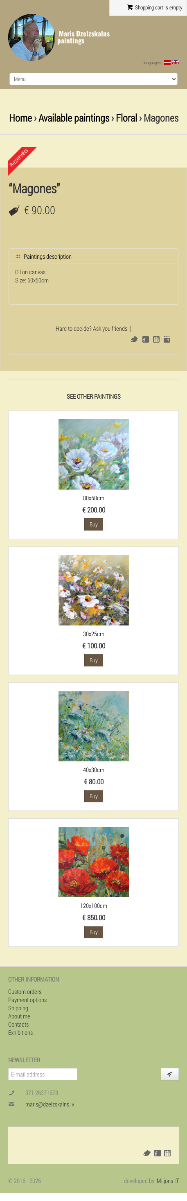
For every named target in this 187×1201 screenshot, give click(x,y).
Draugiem (156, 339)
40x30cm (93, 769)
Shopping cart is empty (154, 7)
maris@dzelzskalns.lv (49, 1104)
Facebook (145, 339)
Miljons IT (168, 1180)
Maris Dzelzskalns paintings (83, 37)
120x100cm (93, 905)
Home (20, 117)
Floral (126, 117)
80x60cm (93, 498)
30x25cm (93, 634)
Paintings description (43, 256)
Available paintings (73, 117)
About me (19, 1016)
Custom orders (24, 991)
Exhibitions (20, 1032)
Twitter (134, 339)
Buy (94, 524)
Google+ (167, 339)
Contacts (18, 1024)
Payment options (27, 1000)
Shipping (18, 1008)
